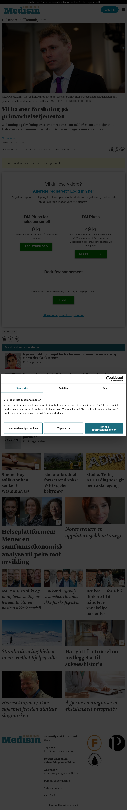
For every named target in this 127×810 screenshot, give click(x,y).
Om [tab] (105, 388)
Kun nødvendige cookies (23, 428)
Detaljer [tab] (63, 388)
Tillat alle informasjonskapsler (104, 428)
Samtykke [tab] (22, 388)
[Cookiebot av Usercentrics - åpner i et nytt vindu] (108, 378)
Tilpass (63, 428)
